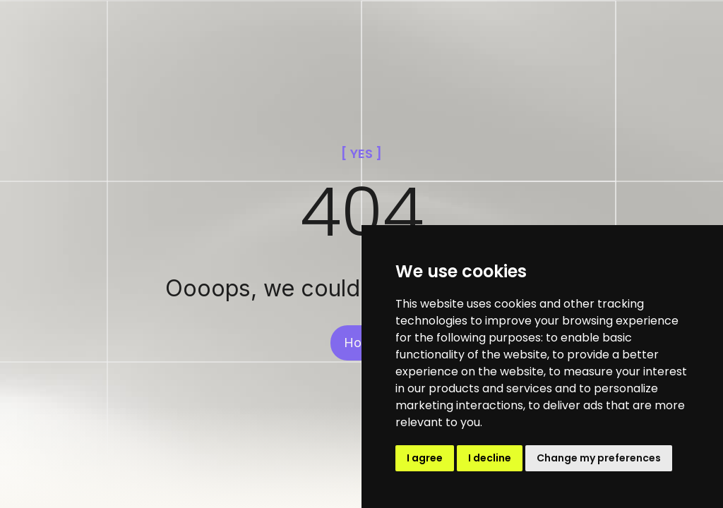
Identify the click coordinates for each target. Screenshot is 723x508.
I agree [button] (425, 458)
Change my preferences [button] (599, 458)
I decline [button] (489, 458)
